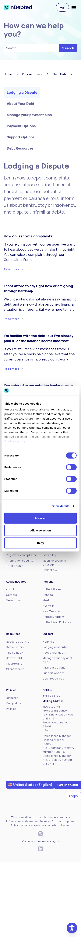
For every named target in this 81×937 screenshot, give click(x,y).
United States (52, 589)
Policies (11, 709)
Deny (40, 543)
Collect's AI (50, 570)
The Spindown (15, 652)
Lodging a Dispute (22, 92)
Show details (60, 506)
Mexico (47, 600)
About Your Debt (20, 103)
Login (62, 7)
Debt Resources (20, 148)
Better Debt (14, 658)
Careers (11, 595)
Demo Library (15, 647)
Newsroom (13, 600)
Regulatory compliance (21, 555)
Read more (11, 269)
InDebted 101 (15, 663)
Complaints (13, 703)
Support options (54, 673)
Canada (48, 595)
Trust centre (14, 566)
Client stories (15, 669)
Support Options (21, 137)
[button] (72, 928)
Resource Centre (17, 641)
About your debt (54, 652)
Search (68, 48)
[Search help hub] (31, 48)
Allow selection (40, 530)
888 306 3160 (51, 695)
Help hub (49, 641)
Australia (49, 606)
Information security (19, 560)
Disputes (12, 698)
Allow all (40, 518)
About (10, 589)
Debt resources (53, 678)
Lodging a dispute (55, 647)
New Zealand (51, 611)
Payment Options (21, 126)
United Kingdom (53, 617)
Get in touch (67, 785)
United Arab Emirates (57, 622)
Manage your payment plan (29, 114)
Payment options (54, 667)
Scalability (49, 555)
